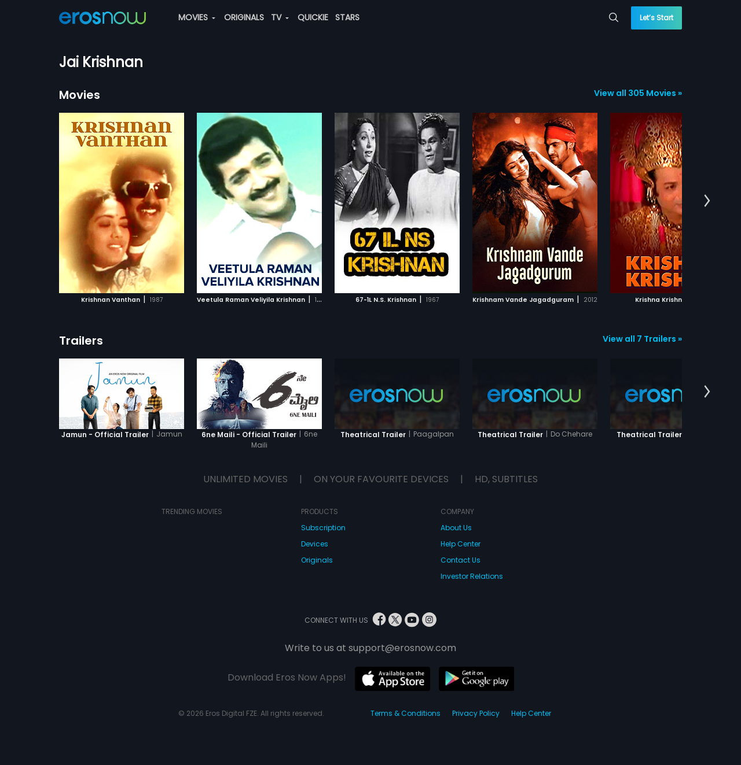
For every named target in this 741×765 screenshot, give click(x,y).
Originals (317, 560)
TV (280, 17)
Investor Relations (472, 576)
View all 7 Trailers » (642, 339)
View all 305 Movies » (638, 93)
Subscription (323, 528)
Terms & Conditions (405, 713)
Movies (79, 95)
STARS (347, 17)
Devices (314, 544)
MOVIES (196, 17)
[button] (707, 201)
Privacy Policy (476, 713)
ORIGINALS (244, 17)
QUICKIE (313, 17)
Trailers (81, 340)
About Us (456, 528)
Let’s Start (656, 18)
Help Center (460, 544)
